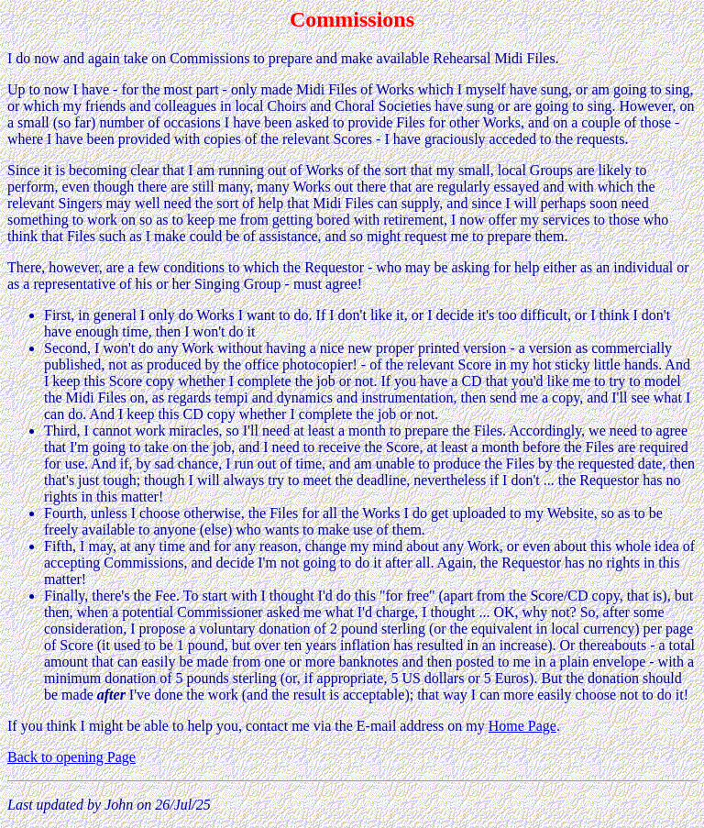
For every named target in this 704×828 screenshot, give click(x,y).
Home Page (522, 726)
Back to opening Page (71, 757)
